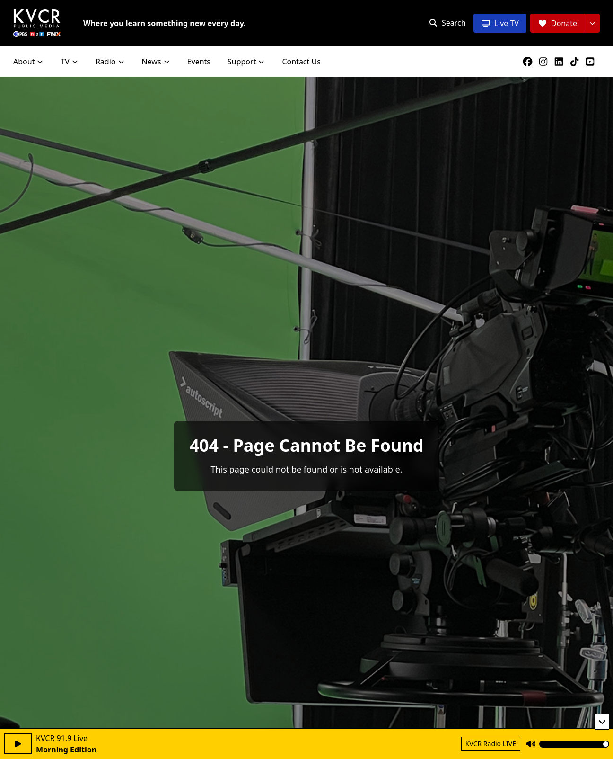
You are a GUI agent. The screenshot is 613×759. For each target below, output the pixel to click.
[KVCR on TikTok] (576, 61)
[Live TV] (499, 23)
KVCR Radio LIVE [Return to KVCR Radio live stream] (490, 743)
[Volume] (574, 744)
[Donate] (557, 23)
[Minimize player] (602, 722)
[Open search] (447, 22)
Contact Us (301, 61)
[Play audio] (18, 743)
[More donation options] (592, 23)
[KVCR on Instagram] (545, 61)
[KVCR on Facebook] (529, 61)
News (156, 61)
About (28, 61)
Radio (110, 61)
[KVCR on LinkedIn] (561, 61)
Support (246, 61)
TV (70, 61)
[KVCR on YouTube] (592, 61)
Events (198, 61)
